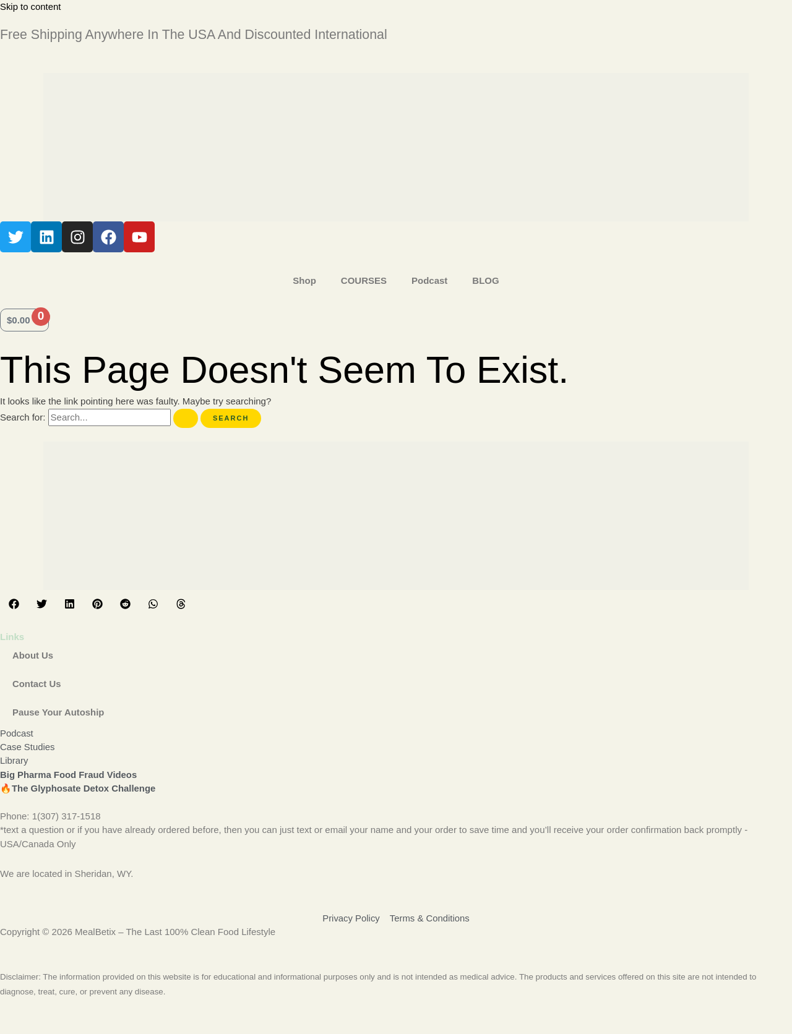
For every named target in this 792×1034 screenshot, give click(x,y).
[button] (14, 604)
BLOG (485, 280)
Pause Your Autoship (58, 712)
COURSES (364, 280)
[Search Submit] (185, 418)
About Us (33, 655)
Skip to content (30, 6)
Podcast (429, 280)
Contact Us (36, 683)
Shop (304, 280)
